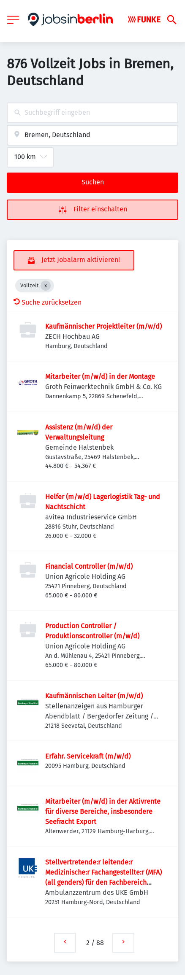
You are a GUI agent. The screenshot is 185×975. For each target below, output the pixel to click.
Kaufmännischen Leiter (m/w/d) (94, 696)
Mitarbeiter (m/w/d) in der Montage (100, 377)
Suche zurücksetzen (48, 302)
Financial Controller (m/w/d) (89, 566)
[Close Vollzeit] (46, 286)
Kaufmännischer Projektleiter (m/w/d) (103, 326)
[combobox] (92, 113)
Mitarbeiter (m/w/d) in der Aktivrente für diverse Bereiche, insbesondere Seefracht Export (103, 811)
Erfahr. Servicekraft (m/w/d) (88, 756)
